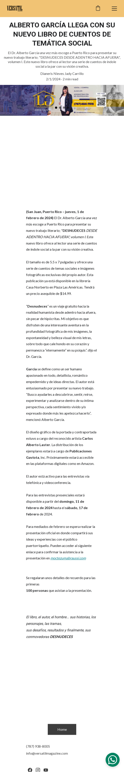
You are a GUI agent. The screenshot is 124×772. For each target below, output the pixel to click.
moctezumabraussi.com (68, 560)
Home (62, 730)
